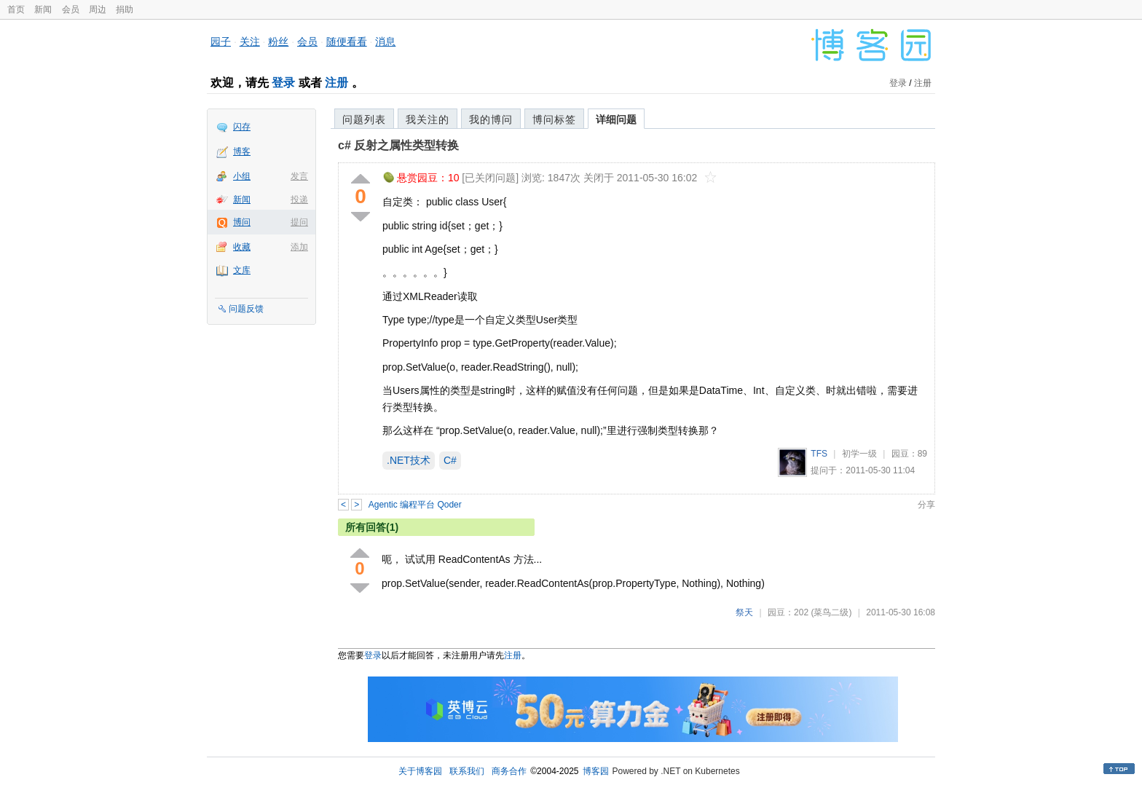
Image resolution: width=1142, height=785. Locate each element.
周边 (97, 9)
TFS (819, 454)
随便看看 (346, 41)
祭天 (744, 612)
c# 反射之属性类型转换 (398, 145)
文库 (242, 270)
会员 (70, 9)
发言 (299, 176)
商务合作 (509, 771)
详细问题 (616, 119)
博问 (242, 222)
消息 (385, 41)
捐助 (124, 9)
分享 (926, 505)
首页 (16, 9)
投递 (299, 199)
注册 (336, 82)
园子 (220, 41)
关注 (250, 41)
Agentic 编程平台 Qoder (415, 505)
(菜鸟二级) (831, 612)
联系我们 (466, 771)
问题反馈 (246, 309)
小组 (242, 176)
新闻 (43, 9)
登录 (283, 82)
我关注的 (427, 119)
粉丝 (278, 41)
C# (450, 460)
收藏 (242, 247)
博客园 (596, 771)
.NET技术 (408, 460)
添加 (299, 247)
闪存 (242, 127)
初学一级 (859, 454)
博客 (242, 151)
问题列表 (364, 119)
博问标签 (554, 119)
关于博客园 (420, 771)
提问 (299, 222)
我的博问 (491, 119)
